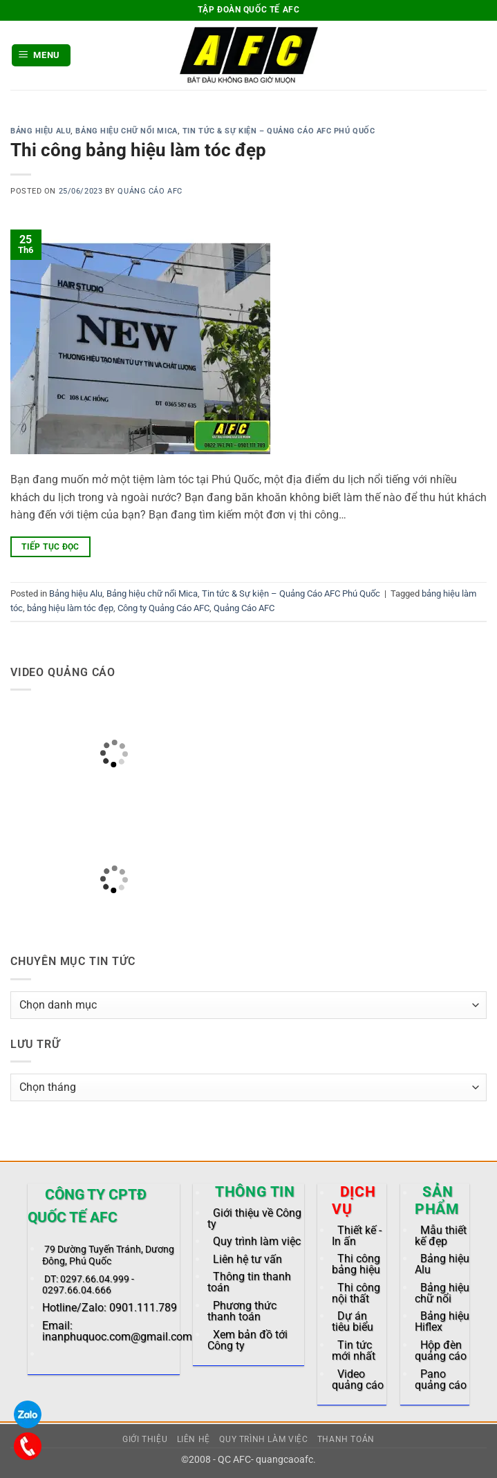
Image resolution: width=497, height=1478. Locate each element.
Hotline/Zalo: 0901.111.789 (109, 1307)
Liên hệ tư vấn (247, 1259)
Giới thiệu (144, 1439)
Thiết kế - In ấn (357, 1236)
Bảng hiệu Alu (40, 131)
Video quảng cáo (358, 1379)
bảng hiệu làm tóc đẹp (70, 608)
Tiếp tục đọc (50, 547)
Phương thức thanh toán (241, 1311)
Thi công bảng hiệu (356, 1264)
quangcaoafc (284, 1460)
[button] (41, 55)
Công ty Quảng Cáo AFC (163, 608)
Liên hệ (193, 1439)
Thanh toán (346, 1439)
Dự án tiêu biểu (352, 1321)
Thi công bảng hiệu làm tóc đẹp (138, 150)
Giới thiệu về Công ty (254, 1218)
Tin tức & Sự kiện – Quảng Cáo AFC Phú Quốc (278, 131)
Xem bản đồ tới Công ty (247, 1340)
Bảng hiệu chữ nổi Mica (126, 131)
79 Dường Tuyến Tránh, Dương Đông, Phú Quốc (108, 1255)
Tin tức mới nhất (353, 1350)
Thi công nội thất (356, 1293)
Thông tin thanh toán (249, 1282)
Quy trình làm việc (257, 1241)
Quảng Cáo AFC (150, 191)
